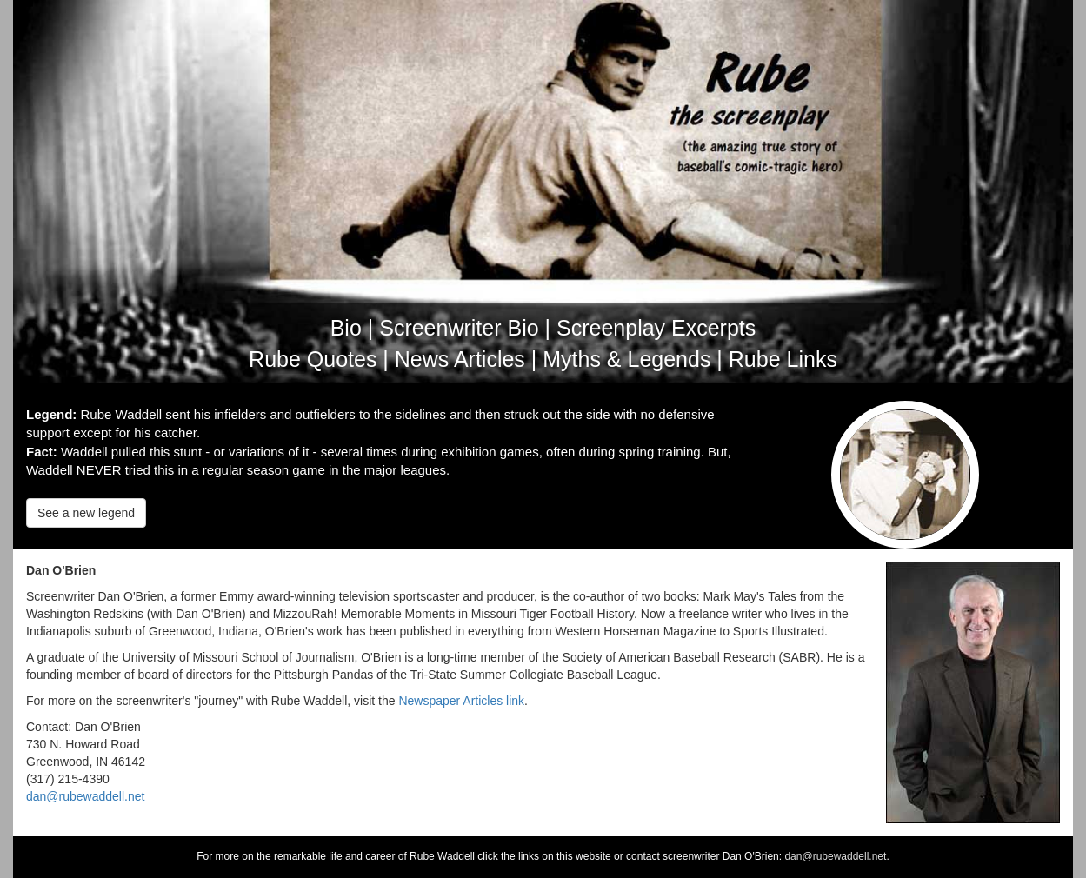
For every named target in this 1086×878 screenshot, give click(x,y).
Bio (346, 328)
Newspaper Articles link (461, 701)
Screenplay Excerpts (656, 328)
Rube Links (783, 359)
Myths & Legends (626, 359)
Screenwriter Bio (458, 328)
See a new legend (86, 513)
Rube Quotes (312, 359)
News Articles (460, 359)
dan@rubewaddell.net (85, 796)
